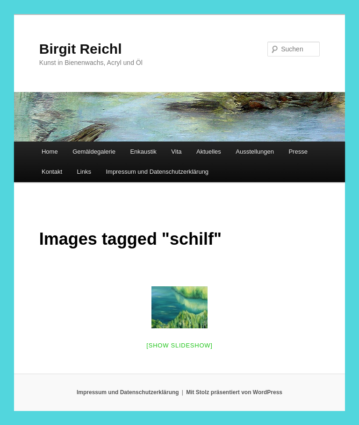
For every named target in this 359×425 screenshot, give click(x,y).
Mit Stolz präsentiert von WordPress (234, 392)
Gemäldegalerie (93, 151)
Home (50, 151)
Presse (297, 151)
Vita (176, 151)
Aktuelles (208, 151)
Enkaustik (143, 151)
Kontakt (52, 171)
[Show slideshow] (179, 345)
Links (84, 171)
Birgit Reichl (80, 49)
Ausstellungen (255, 151)
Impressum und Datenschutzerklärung (157, 171)
